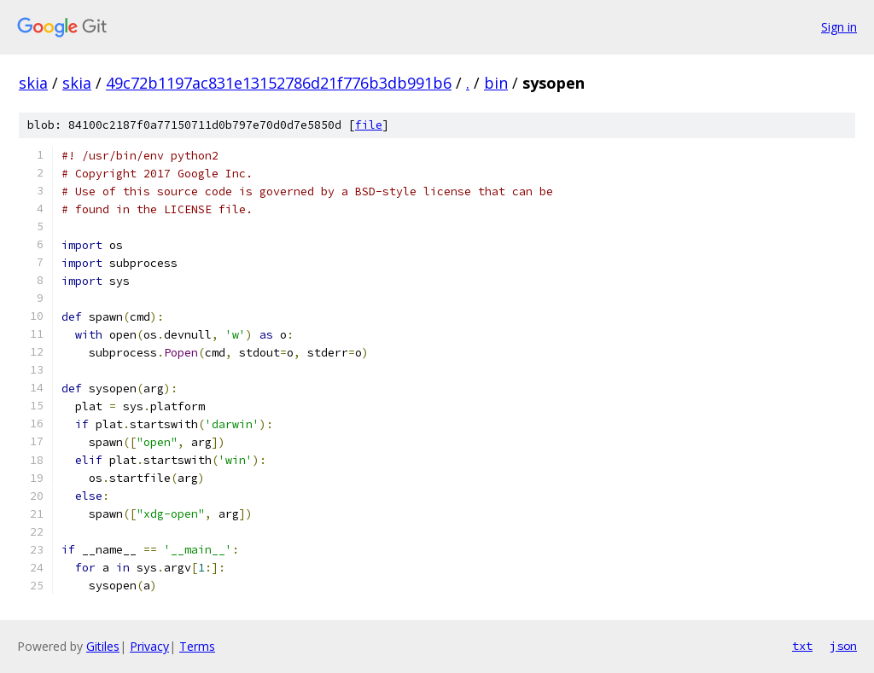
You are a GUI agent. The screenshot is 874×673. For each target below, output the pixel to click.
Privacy (149, 646)
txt (802, 645)
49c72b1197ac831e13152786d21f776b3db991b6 (279, 83)
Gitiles (102, 646)
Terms (197, 646)
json (843, 645)
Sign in (839, 27)
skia (33, 83)
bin (496, 83)
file (368, 125)
